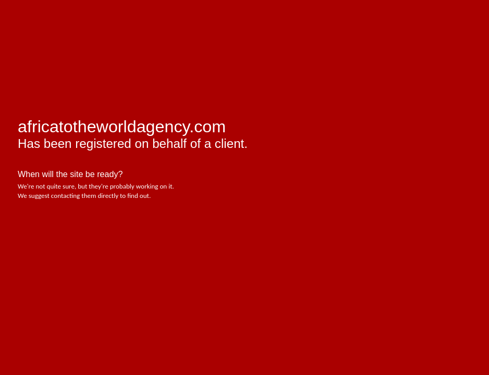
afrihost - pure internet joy (62, 31)
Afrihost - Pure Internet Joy (52, 236)
